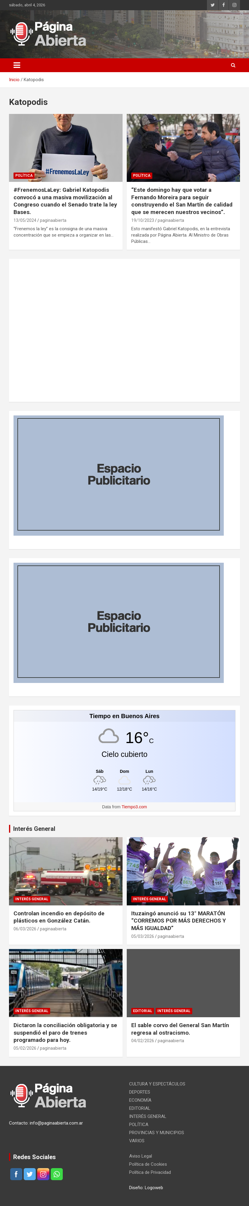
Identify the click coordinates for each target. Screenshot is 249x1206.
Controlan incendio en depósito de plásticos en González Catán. (59, 917)
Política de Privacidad (150, 1172)
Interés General (34, 828)
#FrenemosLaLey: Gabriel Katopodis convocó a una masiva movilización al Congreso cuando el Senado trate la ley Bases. (65, 201)
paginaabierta (53, 220)
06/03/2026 (25, 928)
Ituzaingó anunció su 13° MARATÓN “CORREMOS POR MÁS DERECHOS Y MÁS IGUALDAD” (178, 921)
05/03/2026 (142, 936)
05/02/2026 (25, 1048)
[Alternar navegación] (17, 65)
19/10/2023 (142, 220)
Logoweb (154, 1187)
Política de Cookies (148, 1164)
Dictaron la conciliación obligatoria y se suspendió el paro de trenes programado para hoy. (65, 1032)
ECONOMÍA (140, 1100)
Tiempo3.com (134, 806)
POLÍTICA (24, 175)
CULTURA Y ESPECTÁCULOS (157, 1084)
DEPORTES (139, 1092)
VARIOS (136, 1140)
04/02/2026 (142, 1040)
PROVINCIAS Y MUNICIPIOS (156, 1132)
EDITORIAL (142, 1011)
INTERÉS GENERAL (31, 899)
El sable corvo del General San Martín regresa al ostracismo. (180, 1029)
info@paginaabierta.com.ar (56, 1123)
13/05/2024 (25, 220)
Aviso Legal (140, 1156)
